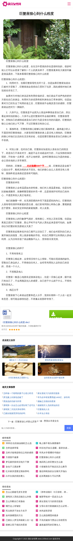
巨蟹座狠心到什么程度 (50, 457)
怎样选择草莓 (12, 448)
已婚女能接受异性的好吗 (14, 413)
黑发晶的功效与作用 (12, 401)
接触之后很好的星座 (46, 401)
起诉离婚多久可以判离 (50, 476)
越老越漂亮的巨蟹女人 (50, 525)
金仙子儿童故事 (13, 466)
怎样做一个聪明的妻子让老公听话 (18, 393)
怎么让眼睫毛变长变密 (16, 492)
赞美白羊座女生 (51, 421)
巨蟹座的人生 (44, 409)
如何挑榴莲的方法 (14, 515)
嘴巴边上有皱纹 (13, 506)
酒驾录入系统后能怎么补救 (18, 497)
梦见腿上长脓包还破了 (13, 397)
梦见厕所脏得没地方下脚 (17, 462)
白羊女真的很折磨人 (15, 476)
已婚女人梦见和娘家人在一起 (19, 520)
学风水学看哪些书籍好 (50, 452)
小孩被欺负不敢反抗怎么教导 (53, 466)
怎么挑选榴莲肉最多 (48, 515)
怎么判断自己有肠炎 (15, 501)
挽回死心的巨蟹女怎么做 (51, 462)
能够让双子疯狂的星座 (16, 525)
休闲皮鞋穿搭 (45, 511)
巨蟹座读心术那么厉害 (25, 421)
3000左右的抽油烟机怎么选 (19, 443)
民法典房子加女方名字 (16, 511)
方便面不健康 (12, 457)
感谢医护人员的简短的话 (48, 405)
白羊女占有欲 (44, 413)
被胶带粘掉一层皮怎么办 (51, 497)
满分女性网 (32, 539)
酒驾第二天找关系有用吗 (14, 409)
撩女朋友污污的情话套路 (48, 393)
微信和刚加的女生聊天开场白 (53, 471)
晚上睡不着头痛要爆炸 (50, 443)
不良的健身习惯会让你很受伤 (53, 520)
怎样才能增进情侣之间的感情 (19, 452)
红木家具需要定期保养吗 (17, 471)
